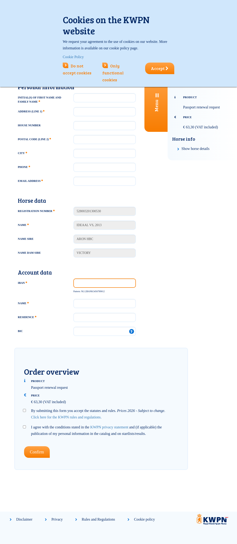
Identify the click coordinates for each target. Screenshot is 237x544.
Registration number (36, 211)
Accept (159, 68)
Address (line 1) (31, 111)
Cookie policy (144, 519)
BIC (20, 331)
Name (23, 225)
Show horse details (195, 149)
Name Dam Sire (29, 252)
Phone (24, 167)
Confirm (37, 452)
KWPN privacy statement (109, 427)
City (22, 153)
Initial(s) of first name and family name (39, 99)
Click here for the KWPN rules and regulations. (66, 417)
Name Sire (26, 238)
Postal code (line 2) (34, 139)
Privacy (57, 519)
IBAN (22, 283)
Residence (27, 317)
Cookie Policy (73, 57)
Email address (30, 181)
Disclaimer (24, 519)
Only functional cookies (113, 72)
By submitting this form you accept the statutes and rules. (98, 414)
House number (29, 125)
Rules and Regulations (98, 519)
